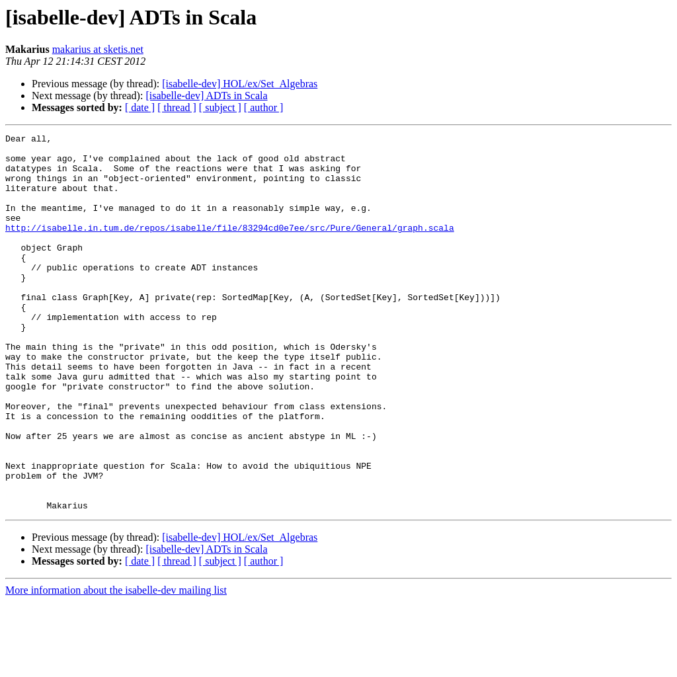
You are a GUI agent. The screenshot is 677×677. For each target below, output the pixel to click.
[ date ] (140, 107)
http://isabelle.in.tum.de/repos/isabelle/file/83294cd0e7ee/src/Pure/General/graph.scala (229, 247)
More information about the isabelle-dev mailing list (116, 665)
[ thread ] (176, 107)
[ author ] (264, 107)
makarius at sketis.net (97, 49)
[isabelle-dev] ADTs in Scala (206, 95)
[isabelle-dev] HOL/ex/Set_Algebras (239, 83)
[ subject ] (220, 107)
